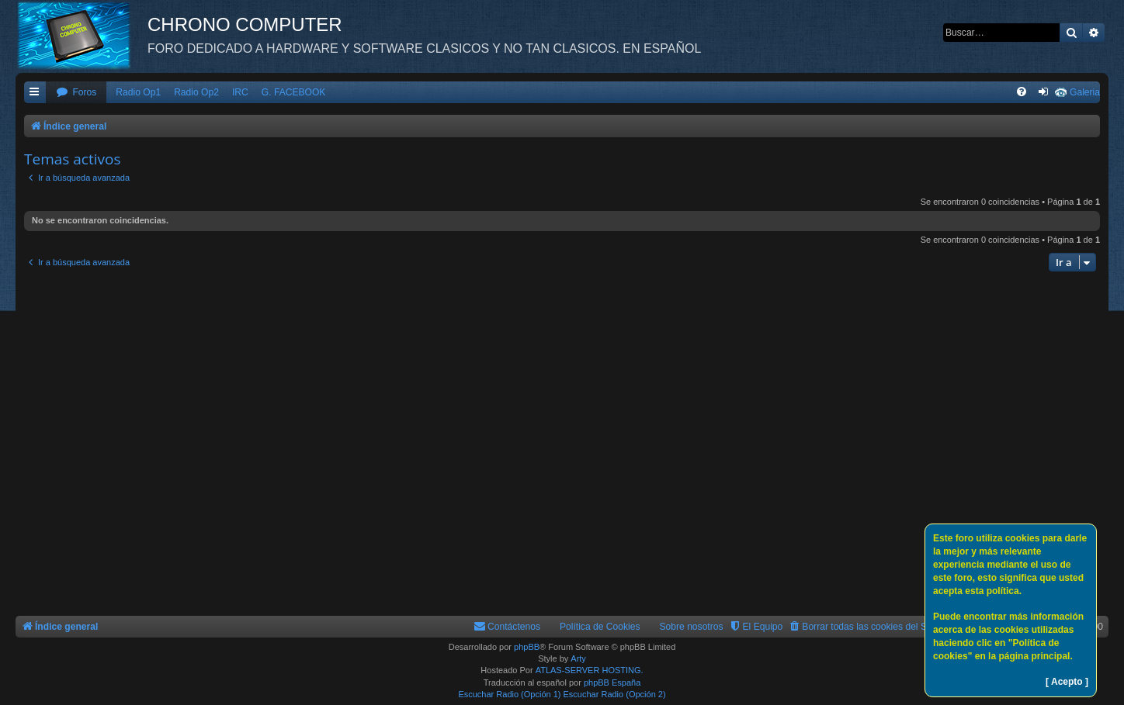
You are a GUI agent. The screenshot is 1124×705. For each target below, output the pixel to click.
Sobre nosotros (691, 626)
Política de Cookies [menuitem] (600, 626)
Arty (578, 658)
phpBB (526, 646)
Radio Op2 (196, 92)
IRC (240, 92)
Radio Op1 (138, 92)
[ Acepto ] (1067, 681)
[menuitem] (76, 92)
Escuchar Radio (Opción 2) (615, 694)
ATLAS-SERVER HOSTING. (590, 670)
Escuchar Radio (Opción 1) (509, 694)
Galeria (1085, 92)
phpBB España (612, 682)
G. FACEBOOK (294, 92)
